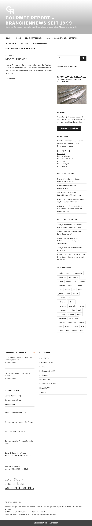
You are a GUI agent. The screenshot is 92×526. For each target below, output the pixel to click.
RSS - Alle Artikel (63, 151)
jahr (74, 289)
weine (61, 331)
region (79, 314)
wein (82, 326)
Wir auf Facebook (40, 44)
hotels (67, 289)
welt (67, 331)
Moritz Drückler (16, 59)
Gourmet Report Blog (19, 488)
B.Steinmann (44, 362)
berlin (61, 273)
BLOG (18, 38)
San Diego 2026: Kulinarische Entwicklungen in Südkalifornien (68, 240)
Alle (40, 358)
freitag (82, 281)
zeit (81, 331)
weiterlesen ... (11, 79)
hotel (60, 289)
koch (68, 294)
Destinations (44, 371)
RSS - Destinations (64, 156)
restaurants (73, 318)
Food (41, 379)
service (81, 322)
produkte (62, 314)
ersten (61, 281)
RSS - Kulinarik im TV (65, 159)
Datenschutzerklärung (13, 400)
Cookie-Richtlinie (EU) (13, 396)
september (72, 322)
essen (68, 281)
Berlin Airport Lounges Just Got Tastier (19, 422)
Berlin (41, 367)
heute (79, 285)
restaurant (62, 318)
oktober (72, 310)
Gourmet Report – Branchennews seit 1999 (38, 20)
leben (72, 302)
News (41, 388)
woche (74, 331)
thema (75, 326)
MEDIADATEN (10, 44)
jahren (61, 294)
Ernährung (43, 375)
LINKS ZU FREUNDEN (33, 38)
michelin (72, 306)
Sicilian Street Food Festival (15, 431)
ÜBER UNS (25, 44)
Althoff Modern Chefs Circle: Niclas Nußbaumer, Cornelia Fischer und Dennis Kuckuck (70, 208)
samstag (62, 322)
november (62, 310)
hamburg (71, 285)
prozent (71, 314)
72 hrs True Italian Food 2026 (15, 413)
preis (79, 310)
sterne (67, 326)
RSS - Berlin (61, 161)
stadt (60, 326)
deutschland (73, 277)
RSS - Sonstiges (63, 164)
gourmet (62, 285)
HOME (9, 38)
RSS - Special (62, 166)
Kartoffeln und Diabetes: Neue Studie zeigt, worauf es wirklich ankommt (71, 257)
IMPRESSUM (10, 404)
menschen (62, 306)
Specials (42, 392)
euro (75, 281)
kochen (75, 294)
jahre (80, 289)
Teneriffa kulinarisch (15, 352)
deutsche (78, 273)
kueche (70, 298)
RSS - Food (61, 154)
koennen (62, 298)
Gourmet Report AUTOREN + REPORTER (62, 38)
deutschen (62, 277)
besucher (69, 273)
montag (81, 306)
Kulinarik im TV (45, 384)
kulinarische (63, 302)
